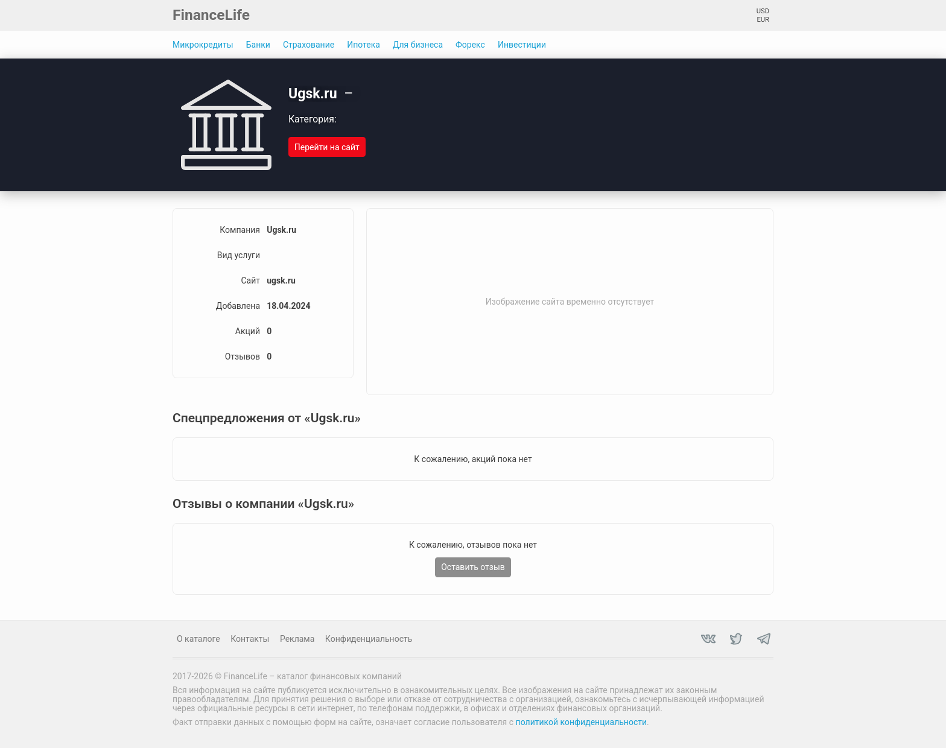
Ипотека (363, 44)
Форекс (470, 44)
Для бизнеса (418, 44)
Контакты (249, 639)
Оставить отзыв (473, 567)
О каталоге (198, 639)
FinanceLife (211, 15)
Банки (258, 44)
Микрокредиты (203, 44)
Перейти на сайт (327, 147)
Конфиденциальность (368, 639)
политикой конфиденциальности (581, 722)
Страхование (308, 44)
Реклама (297, 639)
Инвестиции (522, 44)
